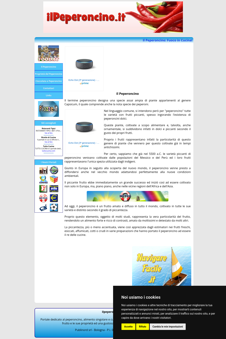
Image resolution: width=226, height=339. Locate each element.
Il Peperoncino (48, 66)
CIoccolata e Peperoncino (48, 81)
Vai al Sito (49, 133)
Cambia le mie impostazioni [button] (168, 326)
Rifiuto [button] (142, 326)
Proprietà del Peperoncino (48, 73)
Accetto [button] (128, 326)
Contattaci (48, 88)
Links (48, 95)
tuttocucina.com (48, 151)
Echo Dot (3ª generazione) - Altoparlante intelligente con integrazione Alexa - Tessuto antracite (84, 80)
